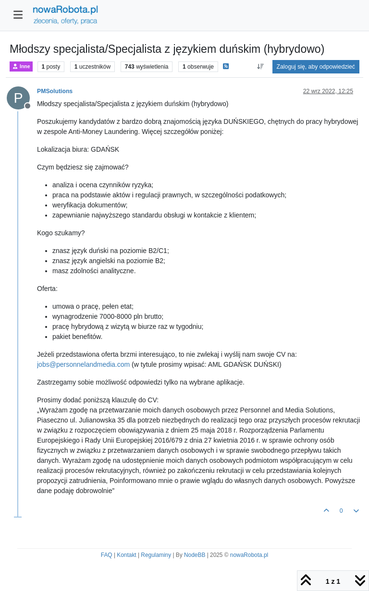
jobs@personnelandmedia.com (83, 364)
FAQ (106, 555)
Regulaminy (156, 555)
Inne (21, 66)
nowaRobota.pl (249, 555)
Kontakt (126, 555)
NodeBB (194, 555)
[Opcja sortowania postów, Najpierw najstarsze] (260, 66)
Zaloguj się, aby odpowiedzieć (316, 66)
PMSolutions (55, 91)
